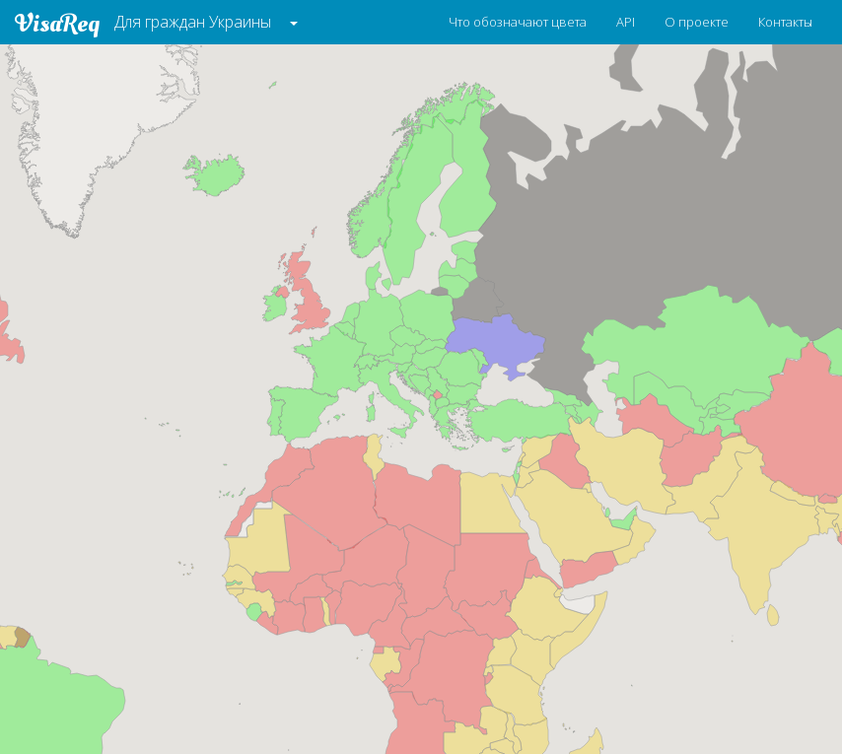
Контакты (785, 22)
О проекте (697, 22)
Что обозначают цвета (518, 22)
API (625, 22)
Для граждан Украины (192, 22)
